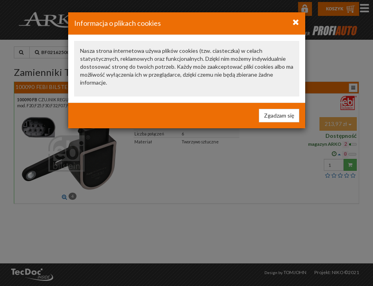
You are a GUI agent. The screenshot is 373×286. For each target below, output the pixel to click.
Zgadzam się (279, 115)
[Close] (296, 21)
